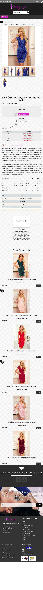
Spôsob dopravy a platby (28, 531)
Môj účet (4, 552)
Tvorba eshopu (7, 530)
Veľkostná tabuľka (6, 548)
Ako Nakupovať (26, 529)
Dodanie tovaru (26, 533)
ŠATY (17, 24)
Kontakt (24, 521)
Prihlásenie (2, 1)
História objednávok (6, 554)
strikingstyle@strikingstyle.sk (12, 523)
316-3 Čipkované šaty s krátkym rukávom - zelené (21, 279)
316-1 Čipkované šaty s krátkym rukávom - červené (21, 351)
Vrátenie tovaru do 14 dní (7, 557)
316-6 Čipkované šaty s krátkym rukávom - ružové (21, 422)
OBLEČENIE (11, 24)
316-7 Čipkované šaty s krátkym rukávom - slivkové (21, 457)
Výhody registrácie (6, 550)
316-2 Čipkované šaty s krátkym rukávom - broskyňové (21, 315)
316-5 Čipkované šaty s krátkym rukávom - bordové (21, 386)
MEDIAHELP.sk (6, 532)
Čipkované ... (24, 24)
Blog (23, 539)
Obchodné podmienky (27, 525)
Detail (38, 285)
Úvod (5, 24)
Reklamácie (25, 527)
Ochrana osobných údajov (28, 535)
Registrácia (8, 1)
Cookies (24, 537)
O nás (23, 523)
